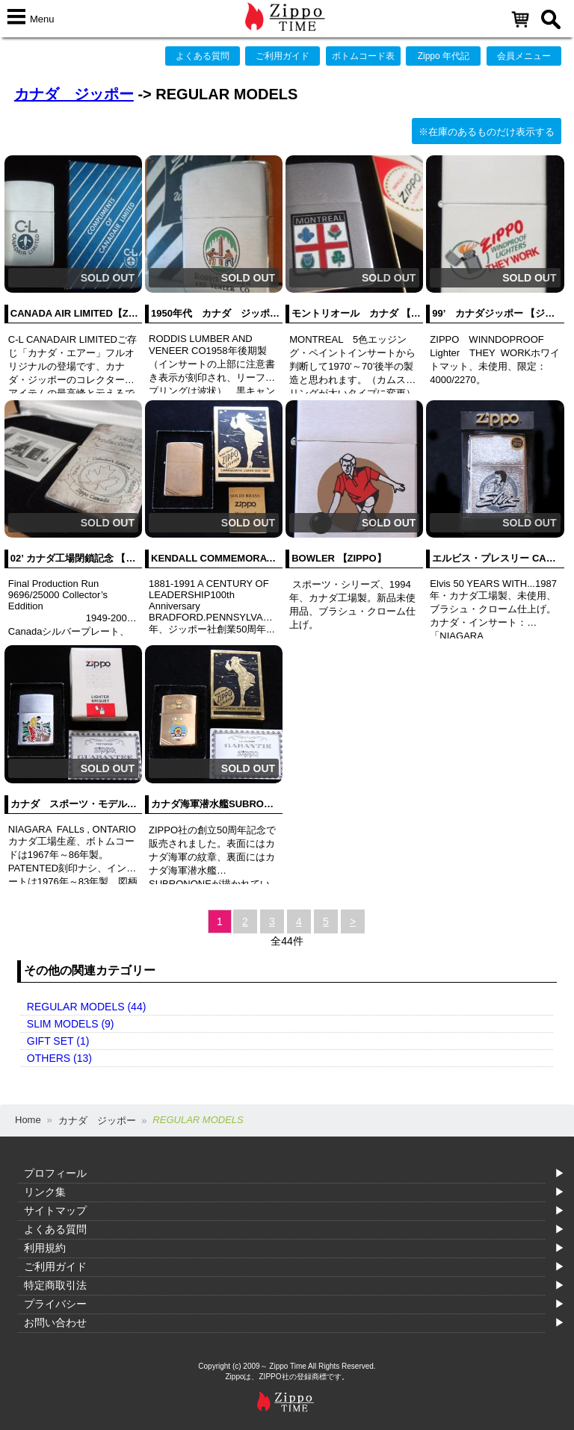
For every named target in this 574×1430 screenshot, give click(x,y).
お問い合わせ (55, 1322)
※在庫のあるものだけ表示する (487, 131)
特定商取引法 (55, 1285)
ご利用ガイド (282, 56)
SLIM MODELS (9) (70, 1024)
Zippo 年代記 (443, 56)
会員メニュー (524, 56)
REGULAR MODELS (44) (86, 1007)
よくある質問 (202, 56)
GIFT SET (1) (58, 1041)
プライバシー (55, 1304)
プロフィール (55, 1173)
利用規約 (45, 1248)
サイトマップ (55, 1210)
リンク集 (45, 1192)
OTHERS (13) (59, 1058)
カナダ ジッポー (74, 94)
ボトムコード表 (363, 56)
